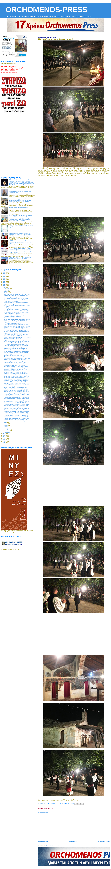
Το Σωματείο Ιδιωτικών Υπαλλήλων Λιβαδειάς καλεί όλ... (16, 373)
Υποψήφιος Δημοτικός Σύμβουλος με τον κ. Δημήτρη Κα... (17, 397)
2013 (4, 278)
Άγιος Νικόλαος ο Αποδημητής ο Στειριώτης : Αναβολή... (16, 361)
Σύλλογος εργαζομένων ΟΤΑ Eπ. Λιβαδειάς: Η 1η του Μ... (16, 401)
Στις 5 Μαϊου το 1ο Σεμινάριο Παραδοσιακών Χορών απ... (16, 304)
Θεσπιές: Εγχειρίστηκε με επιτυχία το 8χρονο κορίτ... (15, 359)
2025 (4, 441)
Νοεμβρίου (7, 430)
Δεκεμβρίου (7, 432)
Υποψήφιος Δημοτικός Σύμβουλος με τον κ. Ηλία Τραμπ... (17, 394)
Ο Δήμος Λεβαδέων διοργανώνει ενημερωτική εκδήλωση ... (17, 376)
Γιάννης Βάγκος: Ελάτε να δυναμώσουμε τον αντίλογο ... (16, 302)
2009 (4, 272)
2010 (4, 273)
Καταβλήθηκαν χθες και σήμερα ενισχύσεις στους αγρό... (16, 327)
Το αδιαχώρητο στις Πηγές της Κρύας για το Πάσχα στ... (16, 363)
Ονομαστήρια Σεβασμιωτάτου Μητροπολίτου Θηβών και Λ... (17, 381)
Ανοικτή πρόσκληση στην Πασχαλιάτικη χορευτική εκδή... (16, 351)
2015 (4, 281)
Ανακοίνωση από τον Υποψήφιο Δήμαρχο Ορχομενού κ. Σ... (17, 380)
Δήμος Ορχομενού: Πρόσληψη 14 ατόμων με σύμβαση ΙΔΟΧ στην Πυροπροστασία (20, 258)
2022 (4, 436)
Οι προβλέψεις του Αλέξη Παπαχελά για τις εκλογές (15, 374)
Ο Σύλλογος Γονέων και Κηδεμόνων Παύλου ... (14, 365)
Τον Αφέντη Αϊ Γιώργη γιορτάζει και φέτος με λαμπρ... (15, 372)
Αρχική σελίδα (73, 841)
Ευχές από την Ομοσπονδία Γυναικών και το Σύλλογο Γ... (16, 334)
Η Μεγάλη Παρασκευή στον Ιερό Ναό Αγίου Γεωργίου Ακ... (17, 347)
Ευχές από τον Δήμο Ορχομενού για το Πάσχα (14, 340)
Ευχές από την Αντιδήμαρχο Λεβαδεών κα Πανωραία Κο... (17, 358)
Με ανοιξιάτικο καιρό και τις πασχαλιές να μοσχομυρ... (16, 348)
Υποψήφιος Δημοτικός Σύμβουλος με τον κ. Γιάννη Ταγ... (16, 418)
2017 (4, 284)
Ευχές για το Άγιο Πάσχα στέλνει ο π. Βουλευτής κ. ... (16, 299)
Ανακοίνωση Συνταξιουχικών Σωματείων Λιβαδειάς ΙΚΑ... (16, 386)
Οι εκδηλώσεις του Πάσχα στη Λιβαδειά (12, 338)
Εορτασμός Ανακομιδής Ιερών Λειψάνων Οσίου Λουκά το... (17, 384)
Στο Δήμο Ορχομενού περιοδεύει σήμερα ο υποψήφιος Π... (17, 331)
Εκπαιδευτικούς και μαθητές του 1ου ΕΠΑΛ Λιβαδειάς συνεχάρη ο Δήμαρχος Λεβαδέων (19, 234)
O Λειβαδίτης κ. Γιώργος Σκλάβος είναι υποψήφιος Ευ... (16, 383)
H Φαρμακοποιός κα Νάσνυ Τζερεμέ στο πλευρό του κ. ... (16, 295)
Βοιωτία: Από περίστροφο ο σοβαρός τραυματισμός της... (16, 395)
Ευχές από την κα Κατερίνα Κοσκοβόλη (12, 323)
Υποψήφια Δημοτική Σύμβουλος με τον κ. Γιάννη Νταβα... (16, 419)
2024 (4, 439)
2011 (4, 275)
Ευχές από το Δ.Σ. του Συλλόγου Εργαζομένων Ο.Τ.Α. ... (16, 322)
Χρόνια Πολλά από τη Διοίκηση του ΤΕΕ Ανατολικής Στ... (16, 310)
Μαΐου (5, 422)
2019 (4, 287)
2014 (4, 279)
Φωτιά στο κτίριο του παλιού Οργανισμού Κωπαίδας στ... (16, 387)
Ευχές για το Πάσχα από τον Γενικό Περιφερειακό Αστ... (16, 345)
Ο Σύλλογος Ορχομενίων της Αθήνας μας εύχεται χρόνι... (16, 366)
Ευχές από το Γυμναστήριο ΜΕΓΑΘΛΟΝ (13, 333)
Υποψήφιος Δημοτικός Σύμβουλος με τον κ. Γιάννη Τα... (16, 415)
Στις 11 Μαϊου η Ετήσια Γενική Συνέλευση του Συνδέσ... (16, 298)
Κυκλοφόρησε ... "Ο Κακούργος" (11, 301)
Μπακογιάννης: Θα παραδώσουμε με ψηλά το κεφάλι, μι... (17, 326)
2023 (4, 438)
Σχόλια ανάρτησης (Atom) (52, 845)
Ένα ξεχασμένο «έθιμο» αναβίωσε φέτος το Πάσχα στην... (17, 409)
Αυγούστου (7, 426)
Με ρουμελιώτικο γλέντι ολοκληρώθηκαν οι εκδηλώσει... (16, 405)
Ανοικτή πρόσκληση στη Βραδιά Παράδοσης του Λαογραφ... (17, 337)
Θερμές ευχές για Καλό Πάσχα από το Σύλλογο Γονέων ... (17, 307)
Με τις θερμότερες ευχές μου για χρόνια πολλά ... (15, 356)
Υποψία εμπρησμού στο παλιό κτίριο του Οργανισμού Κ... (16, 414)
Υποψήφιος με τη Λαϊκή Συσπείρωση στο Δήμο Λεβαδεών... (17, 400)
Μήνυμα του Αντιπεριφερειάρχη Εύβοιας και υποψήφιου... (16, 341)
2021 (4, 435)
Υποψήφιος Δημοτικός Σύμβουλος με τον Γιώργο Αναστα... (17, 404)
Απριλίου (6, 292)
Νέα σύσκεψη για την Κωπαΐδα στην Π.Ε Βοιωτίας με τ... (16, 317)
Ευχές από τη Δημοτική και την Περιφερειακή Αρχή (15, 349)
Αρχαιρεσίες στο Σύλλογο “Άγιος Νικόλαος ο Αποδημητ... (16, 342)
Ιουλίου (6, 425)
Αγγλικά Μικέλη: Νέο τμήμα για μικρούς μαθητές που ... (16, 297)
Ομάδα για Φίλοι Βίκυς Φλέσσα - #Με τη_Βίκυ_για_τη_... (16, 388)
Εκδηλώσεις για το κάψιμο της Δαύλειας (12, 316)
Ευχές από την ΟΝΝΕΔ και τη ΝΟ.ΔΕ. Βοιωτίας (14, 335)
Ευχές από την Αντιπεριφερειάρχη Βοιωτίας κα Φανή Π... (16, 344)
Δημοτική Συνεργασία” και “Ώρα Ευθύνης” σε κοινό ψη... (16, 362)
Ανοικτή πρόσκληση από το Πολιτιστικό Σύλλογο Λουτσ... (16, 368)
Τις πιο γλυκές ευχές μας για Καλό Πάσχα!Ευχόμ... (15, 355)
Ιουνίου (6, 423)
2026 (4, 442)
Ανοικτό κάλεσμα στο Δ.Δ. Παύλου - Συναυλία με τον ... (16, 420)
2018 (4, 285)
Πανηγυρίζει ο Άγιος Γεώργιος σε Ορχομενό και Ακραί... (16, 352)
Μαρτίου (6, 291)
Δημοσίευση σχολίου (43, 812)
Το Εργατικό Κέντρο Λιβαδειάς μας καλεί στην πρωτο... (16, 315)
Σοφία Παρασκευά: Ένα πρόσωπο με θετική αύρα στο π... (17, 294)
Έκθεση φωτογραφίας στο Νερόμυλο (12, 313)
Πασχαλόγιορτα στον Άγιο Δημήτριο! (12, 370)
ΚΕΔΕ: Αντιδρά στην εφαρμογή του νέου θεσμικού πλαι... (16, 309)
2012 (4, 276)
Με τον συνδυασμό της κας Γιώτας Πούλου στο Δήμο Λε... (16, 391)
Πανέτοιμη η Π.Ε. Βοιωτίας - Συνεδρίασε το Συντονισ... (16, 320)
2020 (4, 433)
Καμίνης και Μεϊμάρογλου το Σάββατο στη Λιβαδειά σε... (16, 379)
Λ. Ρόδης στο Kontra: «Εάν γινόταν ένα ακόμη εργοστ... (16, 312)
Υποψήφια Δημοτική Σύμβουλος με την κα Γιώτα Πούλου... (17, 416)
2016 (4, 282)
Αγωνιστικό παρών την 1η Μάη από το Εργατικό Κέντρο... (17, 398)
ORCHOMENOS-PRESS (46, 9)
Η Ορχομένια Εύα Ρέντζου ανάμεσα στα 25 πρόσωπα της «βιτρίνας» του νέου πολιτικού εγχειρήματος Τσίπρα (20, 191)
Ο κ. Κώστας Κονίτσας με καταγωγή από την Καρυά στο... (17, 411)
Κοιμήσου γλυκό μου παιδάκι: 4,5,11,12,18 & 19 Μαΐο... (16, 402)
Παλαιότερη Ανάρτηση (104, 841)
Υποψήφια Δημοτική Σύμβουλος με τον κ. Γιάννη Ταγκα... (16, 407)
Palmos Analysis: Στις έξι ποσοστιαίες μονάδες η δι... (15, 393)
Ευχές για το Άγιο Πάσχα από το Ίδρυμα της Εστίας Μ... (16, 330)
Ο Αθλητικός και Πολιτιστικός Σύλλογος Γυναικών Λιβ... (16, 390)
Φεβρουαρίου (7, 290)
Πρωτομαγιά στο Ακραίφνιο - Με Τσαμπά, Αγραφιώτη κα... (17, 408)
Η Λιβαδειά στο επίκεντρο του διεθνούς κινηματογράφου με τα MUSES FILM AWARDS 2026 (20, 242)
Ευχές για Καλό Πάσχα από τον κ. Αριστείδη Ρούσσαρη (16, 324)
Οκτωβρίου (7, 429)
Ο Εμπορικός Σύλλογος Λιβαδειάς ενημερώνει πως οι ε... (16, 377)
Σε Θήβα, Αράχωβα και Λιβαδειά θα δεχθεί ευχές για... (16, 354)
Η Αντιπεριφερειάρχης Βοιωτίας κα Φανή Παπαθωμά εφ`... (17, 328)
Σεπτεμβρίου (7, 428)
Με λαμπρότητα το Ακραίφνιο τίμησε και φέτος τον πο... (16, 369)
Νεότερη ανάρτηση (43, 841)
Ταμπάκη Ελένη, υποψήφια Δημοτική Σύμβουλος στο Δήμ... (17, 319)
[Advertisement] (74, 826)
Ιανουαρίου (7, 288)
